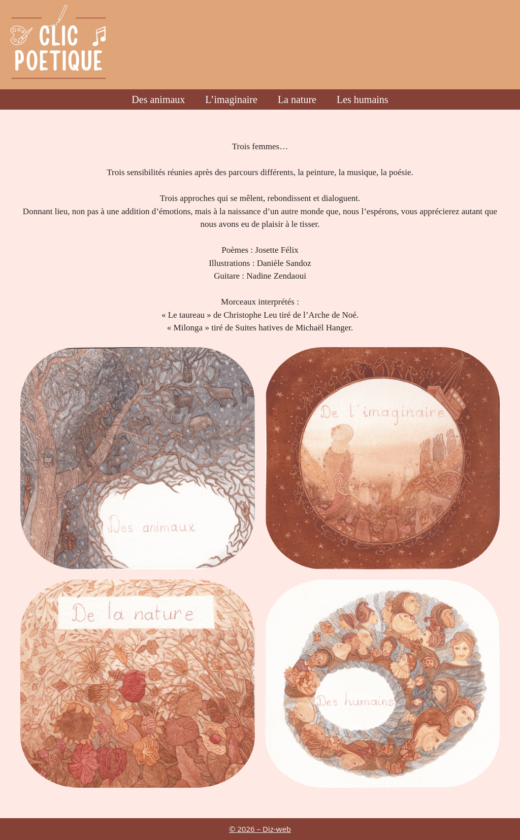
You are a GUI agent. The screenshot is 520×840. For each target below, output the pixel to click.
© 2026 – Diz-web (260, 829)
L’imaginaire (231, 99)
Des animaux (158, 99)
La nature (297, 99)
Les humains (362, 99)
